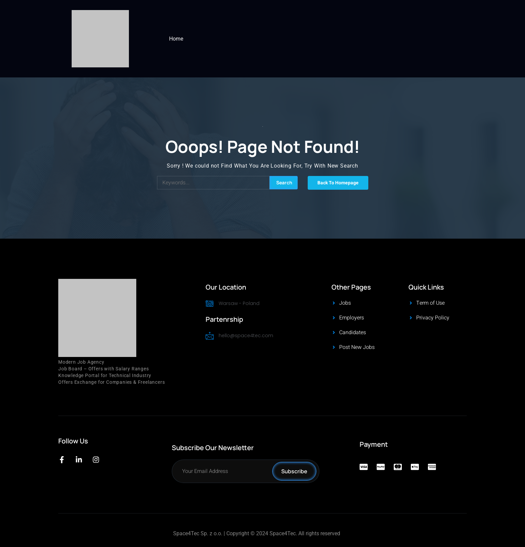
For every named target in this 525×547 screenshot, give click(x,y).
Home (176, 39)
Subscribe (294, 471)
